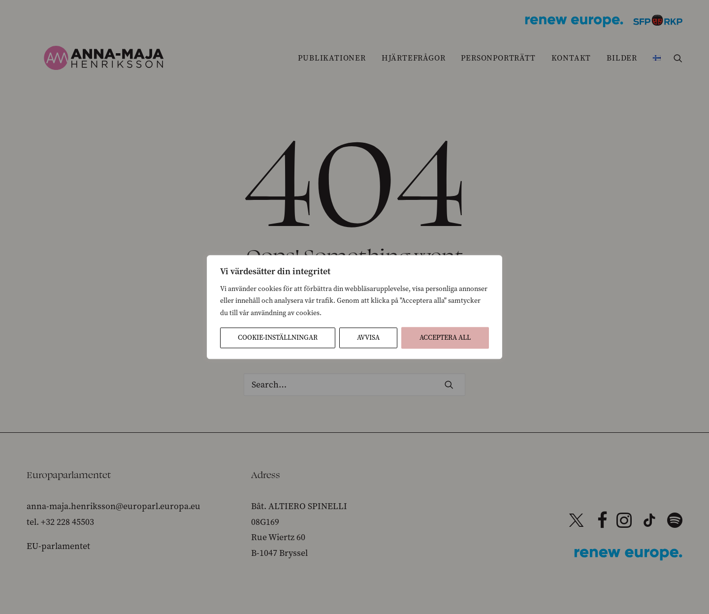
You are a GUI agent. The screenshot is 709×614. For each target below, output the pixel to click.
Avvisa (368, 337)
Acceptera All (445, 337)
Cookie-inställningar (278, 337)
